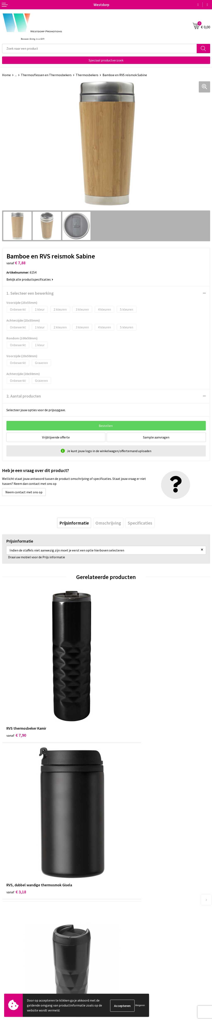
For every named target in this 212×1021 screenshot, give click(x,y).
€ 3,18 (120, 699)
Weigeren (140, 1005)
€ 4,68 (16, 822)
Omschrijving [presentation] (108, 523)
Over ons (114, 896)
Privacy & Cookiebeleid (124, 966)
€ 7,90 (16, 699)
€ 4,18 (120, 822)
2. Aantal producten (23, 396)
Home (6, 75)
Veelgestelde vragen (122, 902)
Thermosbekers (87, 75)
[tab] (74, 523)
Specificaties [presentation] (140, 523)
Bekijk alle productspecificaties (29, 279)
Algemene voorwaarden (125, 960)
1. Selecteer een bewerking (30, 293)
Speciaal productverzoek (106, 60)
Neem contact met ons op (23, 492)
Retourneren (11, 966)
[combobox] (99, 48)
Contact (8, 960)
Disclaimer (115, 972)
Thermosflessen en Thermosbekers (46, 75)
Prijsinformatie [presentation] (74, 523)
